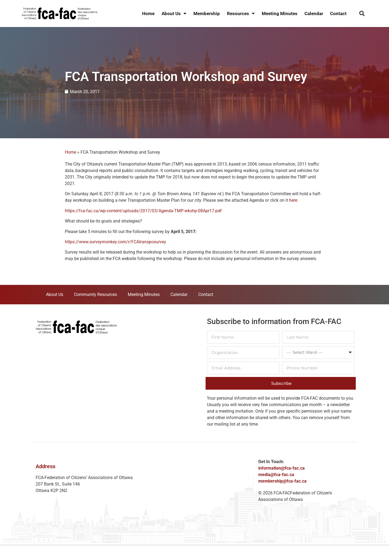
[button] (362, 13)
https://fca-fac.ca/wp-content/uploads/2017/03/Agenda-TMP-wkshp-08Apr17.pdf (143, 210)
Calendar (313, 13)
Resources (241, 14)
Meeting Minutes (279, 13)
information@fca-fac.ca (281, 468)
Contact (338, 13)
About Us (174, 14)
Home (148, 13)
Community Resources (95, 294)
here (293, 200)
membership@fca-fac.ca (282, 481)
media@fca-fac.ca (276, 474)
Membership (206, 13)
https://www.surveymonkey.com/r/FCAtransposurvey (115, 241)
